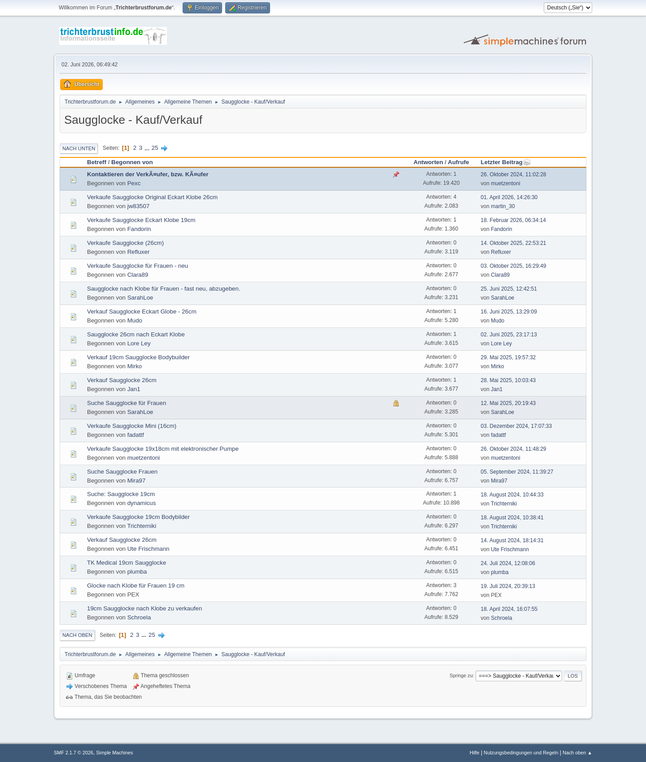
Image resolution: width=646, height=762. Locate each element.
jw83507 (138, 206)
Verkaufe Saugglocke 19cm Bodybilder (138, 517)
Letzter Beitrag (506, 162)
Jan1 (133, 389)
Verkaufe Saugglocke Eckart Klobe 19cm (141, 220)
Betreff (96, 162)
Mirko (134, 366)
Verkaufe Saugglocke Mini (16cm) (131, 425)
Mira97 (136, 480)
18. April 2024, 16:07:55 (509, 609)
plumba (137, 571)
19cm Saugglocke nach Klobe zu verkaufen (144, 608)
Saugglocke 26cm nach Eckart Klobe (136, 334)
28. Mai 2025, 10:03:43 (508, 380)
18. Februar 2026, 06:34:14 (513, 220)
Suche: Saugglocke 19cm (121, 494)
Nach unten (78, 148)
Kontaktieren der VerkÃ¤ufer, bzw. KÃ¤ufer (148, 174)
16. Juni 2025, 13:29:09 (509, 312)
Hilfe (475, 752)
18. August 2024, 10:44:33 (512, 495)
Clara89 (137, 274)
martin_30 (503, 206)
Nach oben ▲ (577, 752)
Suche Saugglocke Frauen (122, 471)
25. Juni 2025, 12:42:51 (509, 289)
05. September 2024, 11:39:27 (517, 472)
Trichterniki (504, 504)
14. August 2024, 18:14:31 (512, 540)
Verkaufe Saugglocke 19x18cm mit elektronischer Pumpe (163, 448)
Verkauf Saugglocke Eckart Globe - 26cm (141, 311)
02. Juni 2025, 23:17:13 (509, 334)
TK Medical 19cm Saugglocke (126, 562)
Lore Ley (139, 343)
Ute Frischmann (148, 548)
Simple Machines (114, 752)
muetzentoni (505, 183)
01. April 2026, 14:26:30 (509, 197)
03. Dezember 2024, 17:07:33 (516, 426)
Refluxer (138, 251)
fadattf (135, 434)
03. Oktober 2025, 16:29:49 (513, 266)
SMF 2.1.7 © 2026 (73, 752)
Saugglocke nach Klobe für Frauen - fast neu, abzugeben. (163, 288)
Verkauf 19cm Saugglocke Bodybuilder (138, 357)
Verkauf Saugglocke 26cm (122, 380)
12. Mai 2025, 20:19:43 (508, 403)
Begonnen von (132, 162)
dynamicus (141, 503)
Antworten (428, 162)
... (147, 147)
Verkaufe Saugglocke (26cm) (125, 242)
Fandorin (139, 229)
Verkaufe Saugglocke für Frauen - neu (137, 265)
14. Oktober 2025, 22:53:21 (513, 243)
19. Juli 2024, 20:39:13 (508, 586)
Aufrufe (458, 162)
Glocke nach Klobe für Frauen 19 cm (135, 585)
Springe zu (461, 675)
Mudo (134, 320)
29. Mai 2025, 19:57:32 (508, 357)
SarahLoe (140, 297)
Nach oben (77, 635)
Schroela (139, 617)
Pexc (134, 183)
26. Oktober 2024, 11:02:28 (513, 174)
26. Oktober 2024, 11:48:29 (513, 449)
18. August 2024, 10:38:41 (512, 517)
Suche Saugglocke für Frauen (126, 403)
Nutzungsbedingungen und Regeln (521, 752)
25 (155, 147)
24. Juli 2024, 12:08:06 (508, 563)
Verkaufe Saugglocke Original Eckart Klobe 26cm (152, 197)
